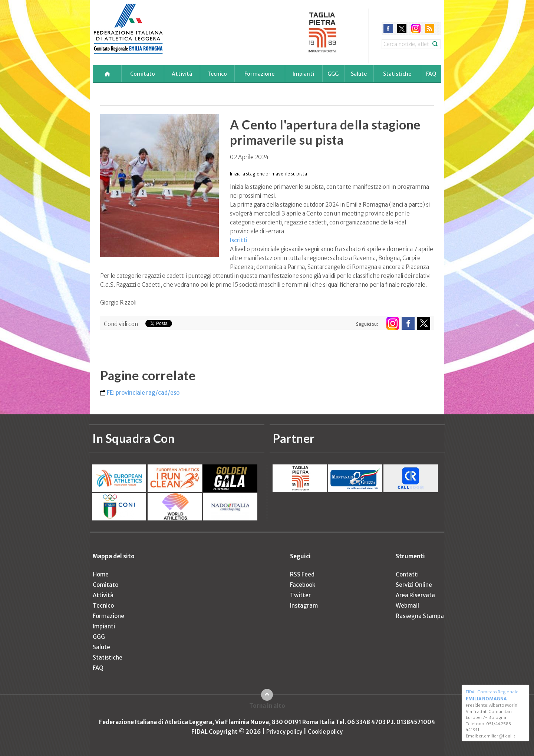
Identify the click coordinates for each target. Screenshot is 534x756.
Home (101, 574)
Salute (359, 73)
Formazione (259, 73)
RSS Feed (302, 574)
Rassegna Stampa (420, 615)
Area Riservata (415, 595)
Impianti (303, 73)
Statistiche (397, 73)
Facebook (302, 584)
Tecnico (217, 73)
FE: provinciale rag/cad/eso (143, 392)
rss (429, 28)
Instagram (304, 605)
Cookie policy (325, 731)
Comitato (142, 73)
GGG (333, 73)
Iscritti (238, 240)
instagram (416, 28)
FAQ (431, 73)
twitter (401, 28)
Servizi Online (414, 584)
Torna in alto (267, 705)
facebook (388, 28)
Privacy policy (284, 731)
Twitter (300, 595)
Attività (182, 73)
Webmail (407, 605)
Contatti (407, 574)
